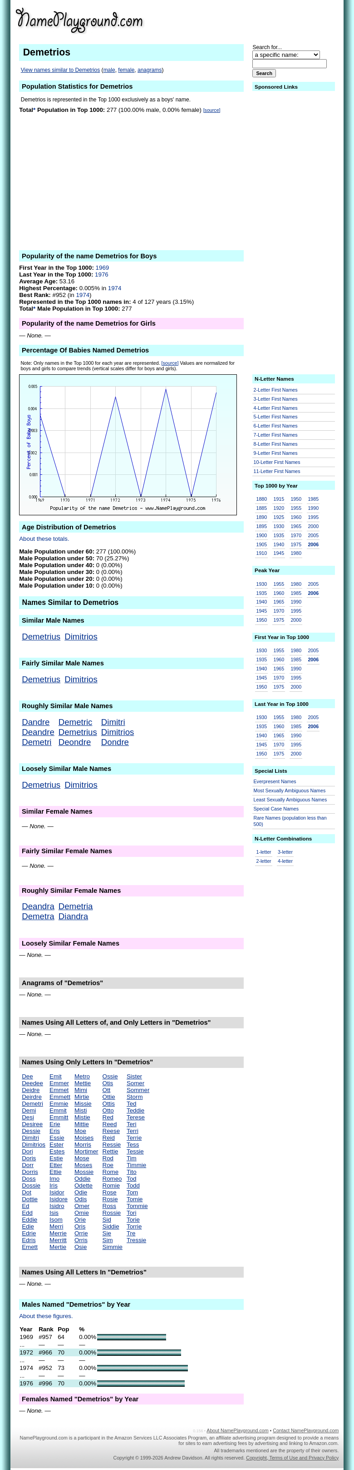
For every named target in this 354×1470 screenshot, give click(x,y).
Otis (108, 1083)
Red (108, 1117)
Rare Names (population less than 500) (290, 821)
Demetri (36, 742)
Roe (108, 1165)
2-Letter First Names (276, 390)
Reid (109, 1137)
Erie (54, 1124)
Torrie (134, 1226)
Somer (135, 1083)
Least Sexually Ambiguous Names (290, 799)
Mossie (83, 1171)
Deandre (38, 732)
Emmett (59, 1096)
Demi (29, 1110)
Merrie (58, 1233)
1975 (295, 544)
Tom (132, 1192)
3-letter (285, 852)
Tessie (135, 1151)
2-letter (263, 861)
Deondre (75, 742)
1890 (261, 517)
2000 (313, 526)
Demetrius (41, 636)
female (126, 70)
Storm (135, 1096)
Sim (108, 1240)
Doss (28, 1178)
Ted (132, 1103)
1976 (101, 274)
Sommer (138, 1090)
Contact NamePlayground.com (306, 1430)
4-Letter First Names (276, 408)
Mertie (57, 1246)
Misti (80, 1110)
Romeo (112, 1178)
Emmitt (58, 1117)
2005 (313, 535)
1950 (295, 499)
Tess (133, 1144)
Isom (56, 1219)
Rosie (110, 1199)
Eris (54, 1131)
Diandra (73, 916)
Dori (27, 1151)
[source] (212, 110)
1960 (295, 517)
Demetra (38, 916)
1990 (313, 508)
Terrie (134, 1137)
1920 (278, 508)
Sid (107, 1219)
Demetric (76, 722)
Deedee (32, 1083)
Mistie (82, 1117)
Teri (131, 1124)
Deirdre (32, 1096)
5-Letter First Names (276, 416)
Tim (132, 1158)
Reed (110, 1124)
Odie (80, 1192)
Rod (108, 1158)
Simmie (113, 1246)
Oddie (82, 1178)
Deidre (30, 1090)
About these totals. (44, 538)
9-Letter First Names (276, 453)
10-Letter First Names (277, 462)
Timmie (136, 1165)
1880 (261, 499)
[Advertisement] (268, 20)
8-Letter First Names (276, 444)
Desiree (32, 1124)
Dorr (28, 1165)
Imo (54, 1178)
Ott (107, 1090)
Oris (79, 1226)
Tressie (136, 1240)
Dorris (30, 1171)
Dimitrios (81, 636)
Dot (26, 1192)
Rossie (112, 1212)
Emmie (58, 1103)
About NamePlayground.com (237, 1430)
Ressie (112, 1144)
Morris (82, 1144)
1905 (261, 544)
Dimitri (113, 722)
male (109, 70)
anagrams (150, 70)
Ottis (109, 1103)
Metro (82, 1076)
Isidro (56, 1206)
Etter (55, 1165)
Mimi (80, 1090)
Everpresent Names (275, 781)
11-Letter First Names (277, 471)
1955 (295, 508)
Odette (83, 1185)
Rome (111, 1171)
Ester (56, 1144)
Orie (80, 1219)
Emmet (59, 1090)
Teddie (135, 1110)
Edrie (29, 1233)
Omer (81, 1206)
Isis (54, 1212)
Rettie (110, 1151)
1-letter (263, 852)
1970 (295, 535)
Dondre (115, 742)
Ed (25, 1206)
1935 (278, 535)
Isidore (58, 1199)
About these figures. (46, 1316)
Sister (134, 1076)
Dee (27, 1076)
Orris (81, 1240)
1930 (278, 526)
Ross (109, 1206)
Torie (133, 1219)
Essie (56, 1137)
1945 (278, 553)
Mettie (82, 1083)
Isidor (56, 1192)
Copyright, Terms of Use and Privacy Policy (292, 1457)
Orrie (81, 1233)
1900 (261, 535)
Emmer (59, 1083)
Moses (83, 1165)
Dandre (35, 722)
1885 (261, 508)
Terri (132, 1131)
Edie (28, 1226)
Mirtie (81, 1096)
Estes (56, 1151)
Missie (83, 1103)
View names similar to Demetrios (60, 70)
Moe (80, 1131)
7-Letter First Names (276, 435)
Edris (28, 1240)
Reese (111, 1131)
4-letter (285, 861)
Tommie (137, 1206)
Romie (111, 1185)
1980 (295, 553)
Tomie (135, 1199)
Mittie (81, 1124)
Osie (80, 1246)
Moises (83, 1137)
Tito (132, 1171)
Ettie (55, 1171)
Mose (81, 1158)
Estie (56, 1158)
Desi (28, 1117)
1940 (278, 544)
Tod (132, 1178)
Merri (56, 1226)
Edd (27, 1212)
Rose (110, 1192)
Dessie (31, 1131)
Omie (81, 1212)
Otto (108, 1110)
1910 (261, 553)
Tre (131, 1233)
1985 (313, 499)
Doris (29, 1158)
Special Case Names (276, 808)
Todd (133, 1185)
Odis (80, 1199)
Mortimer (86, 1151)
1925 (278, 517)
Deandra (38, 906)
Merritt (58, 1240)
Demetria (76, 906)
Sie (107, 1233)
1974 (115, 288)
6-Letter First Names (276, 425)
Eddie (29, 1219)
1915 (278, 499)
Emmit (58, 1110)
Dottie (30, 1199)
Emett (30, 1246)
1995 (313, 517)
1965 (295, 526)
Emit (55, 1076)
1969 (102, 267)
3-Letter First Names (276, 399)
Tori (131, 1212)
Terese (136, 1117)
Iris (53, 1185)
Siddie (111, 1226)
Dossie (31, 1185)
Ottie (109, 1096)
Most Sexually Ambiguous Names (290, 790)
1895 (261, 526)
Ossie (110, 1076)
